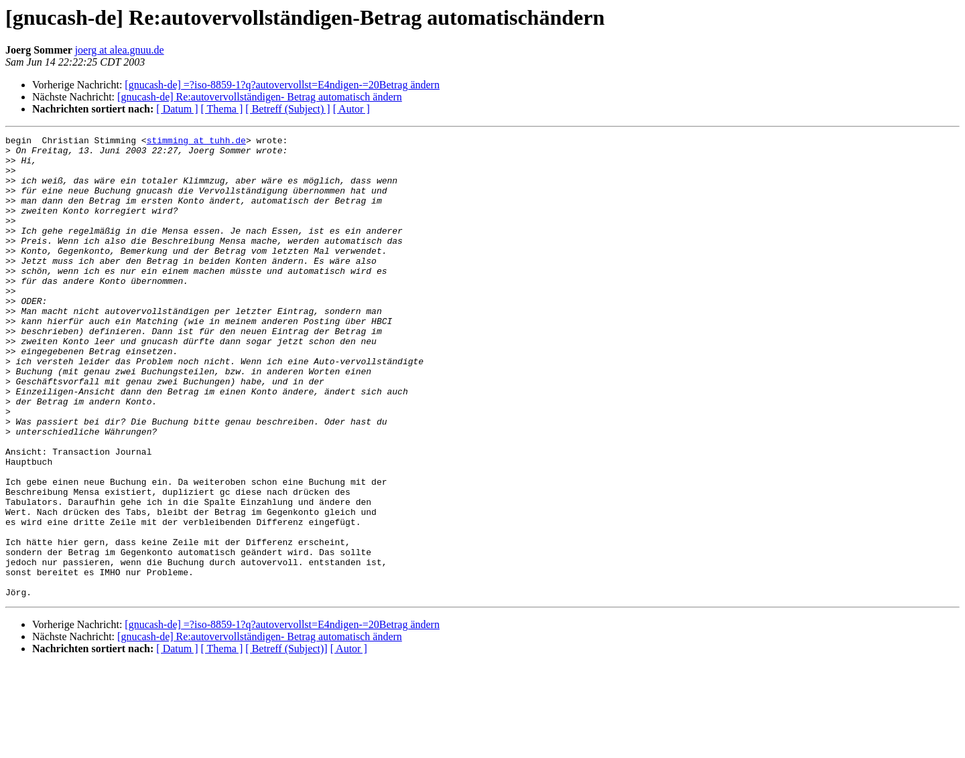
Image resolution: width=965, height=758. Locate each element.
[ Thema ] (222, 109)
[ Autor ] (351, 109)
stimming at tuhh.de (196, 142)
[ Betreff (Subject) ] (287, 109)
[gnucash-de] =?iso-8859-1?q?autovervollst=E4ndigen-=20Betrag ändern (282, 84)
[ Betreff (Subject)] (286, 741)
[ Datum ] (177, 109)
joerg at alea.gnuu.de (119, 50)
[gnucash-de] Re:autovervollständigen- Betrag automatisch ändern (259, 96)
